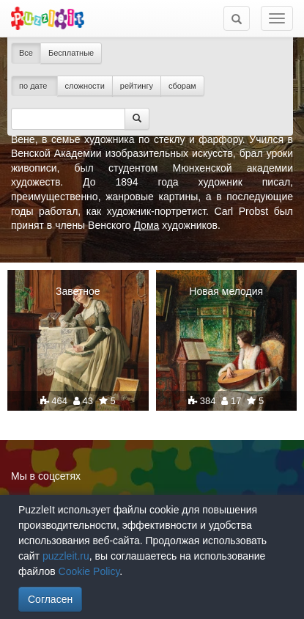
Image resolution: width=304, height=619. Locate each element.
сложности (85, 85)
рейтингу (136, 85)
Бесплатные (71, 52)
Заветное (78, 291)
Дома (146, 225)
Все (26, 52)
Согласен (50, 599)
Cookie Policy (89, 571)
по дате (34, 85)
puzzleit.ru (65, 556)
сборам (182, 85)
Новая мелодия (226, 291)
